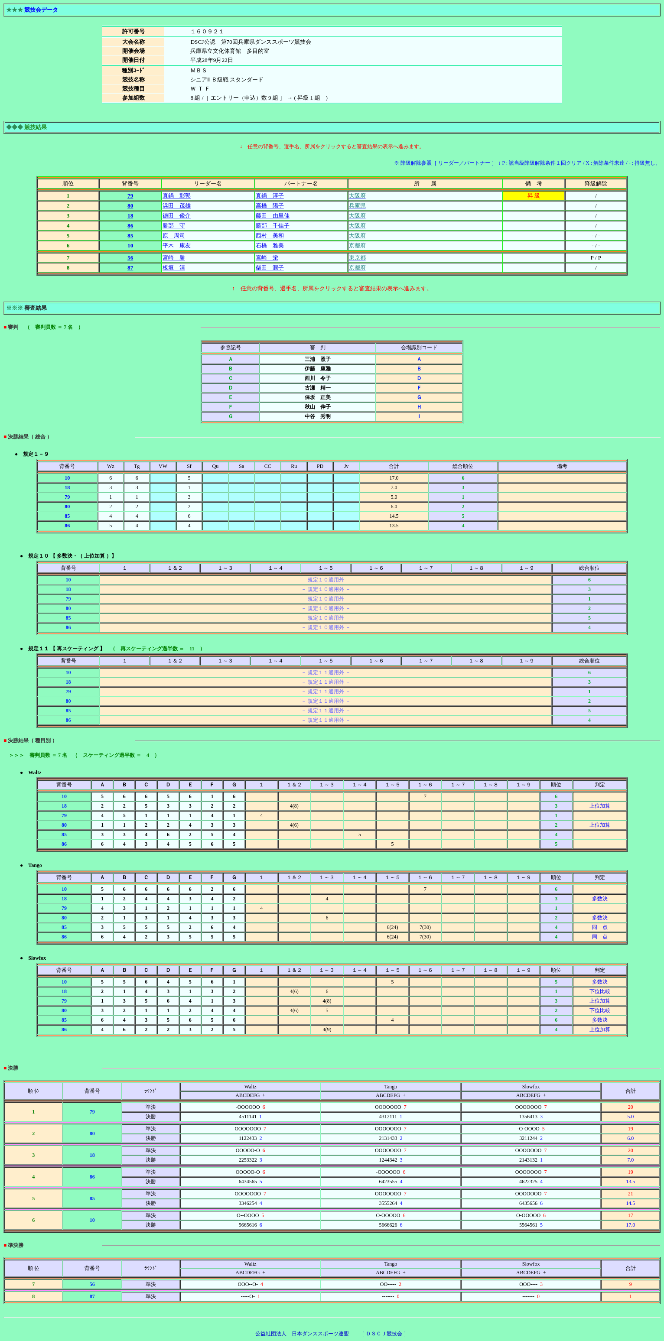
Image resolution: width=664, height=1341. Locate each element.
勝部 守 (174, 225)
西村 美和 (270, 235)
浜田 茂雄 (177, 205)
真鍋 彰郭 (177, 195)
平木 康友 (177, 245)
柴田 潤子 (270, 267)
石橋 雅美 (270, 245)
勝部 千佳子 (273, 225)
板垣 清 (174, 267)
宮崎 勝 (174, 257)
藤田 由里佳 (273, 215)
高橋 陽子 (270, 205)
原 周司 (174, 235)
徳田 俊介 (177, 215)
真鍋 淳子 (270, 195)
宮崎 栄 (267, 257)
